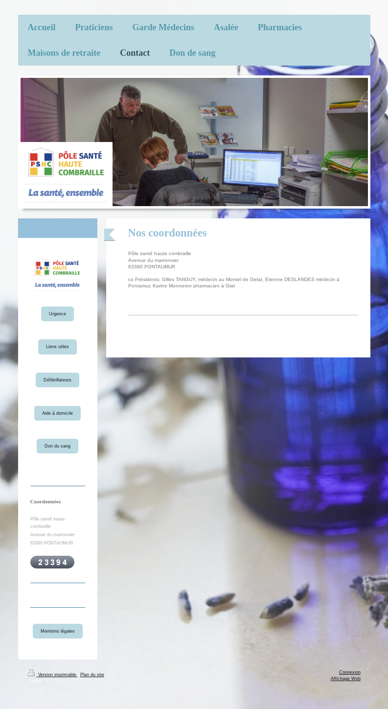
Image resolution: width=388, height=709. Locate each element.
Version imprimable (53, 675)
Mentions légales (58, 631)
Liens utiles (57, 347)
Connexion (350, 672)
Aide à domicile (57, 413)
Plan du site (92, 675)
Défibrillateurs (57, 380)
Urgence (57, 314)
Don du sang (57, 446)
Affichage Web (346, 679)
